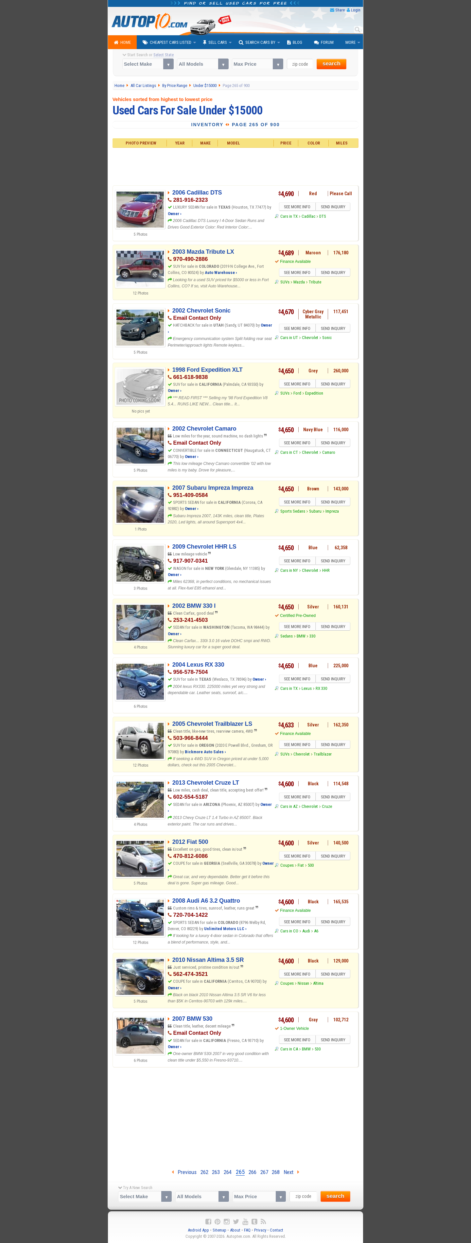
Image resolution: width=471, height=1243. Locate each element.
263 (216, 1172)
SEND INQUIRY (333, 207)
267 (264, 1172)
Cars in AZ (289, 807)
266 (252, 1172)
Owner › (175, 213)
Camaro (328, 453)
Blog (294, 42)
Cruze (327, 807)
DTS (322, 217)
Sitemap (219, 1230)
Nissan (303, 984)
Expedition (314, 394)
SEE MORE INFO (296, 207)
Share (340, 10)
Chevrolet (310, 338)
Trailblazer (323, 755)
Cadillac (308, 217)
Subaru (315, 512)
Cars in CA (289, 1049)
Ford (297, 394)
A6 (316, 931)
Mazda (299, 283)
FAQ (247, 1230)
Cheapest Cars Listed (167, 42)
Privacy (260, 1230)
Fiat (301, 866)
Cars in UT (289, 338)
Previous (184, 1172)
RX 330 (321, 689)
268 (276, 1172)
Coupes (287, 866)
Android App (198, 1230)
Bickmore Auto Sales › (205, 751)
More (350, 42)
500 (311, 866)
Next (291, 1172)
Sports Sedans (292, 512)
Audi (306, 931)
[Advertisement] (236, 165)
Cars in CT (289, 453)
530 (318, 1049)
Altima (318, 984)
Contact (276, 1230)
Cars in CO (289, 931)
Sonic (327, 338)
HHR (326, 571)
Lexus (307, 689)
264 (228, 1172)
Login (355, 10)
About (235, 1230)
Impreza (332, 512)
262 (204, 1172)
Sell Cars (215, 42)
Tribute (315, 283)
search (331, 63)
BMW (301, 637)
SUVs (284, 283)
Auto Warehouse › (221, 272)
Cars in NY (289, 571)
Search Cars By (257, 42)
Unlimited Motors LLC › (225, 928)
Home (122, 42)
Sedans (286, 637)
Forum (324, 42)
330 (312, 637)
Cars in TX (289, 217)
